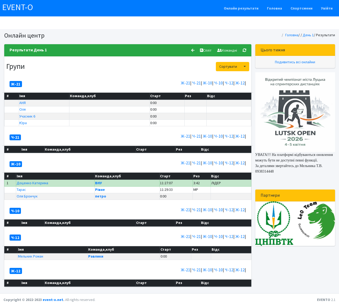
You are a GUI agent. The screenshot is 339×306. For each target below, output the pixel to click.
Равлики (95, 256)
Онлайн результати (241, 8)
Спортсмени (302, 8)
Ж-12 (240, 83)
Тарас (21, 189)
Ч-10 (218, 83)
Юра (23, 122)
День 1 (308, 35)
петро (100, 196)
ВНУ (98, 183)
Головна (274, 8)
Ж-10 (207, 83)
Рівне (100, 189)
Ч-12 (229, 83)
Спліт (206, 50)
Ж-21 (185, 83)
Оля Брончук (27, 196)
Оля (22, 109)
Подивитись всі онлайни (295, 62)
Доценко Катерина (32, 183)
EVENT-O (17, 7)
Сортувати (228, 66)
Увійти (327, 8)
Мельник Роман (30, 256)
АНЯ (22, 102)
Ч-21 (196, 83)
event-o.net (53, 299)
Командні (227, 50)
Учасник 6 (27, 116)
